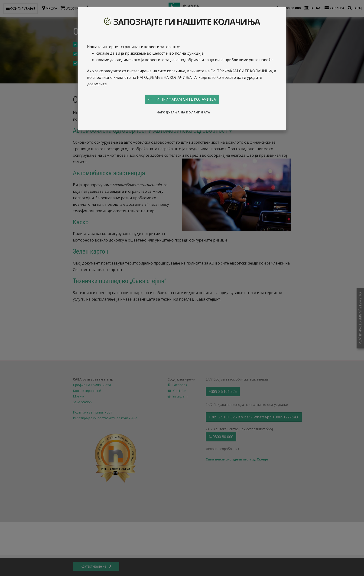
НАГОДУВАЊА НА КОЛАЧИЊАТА (183, 112)
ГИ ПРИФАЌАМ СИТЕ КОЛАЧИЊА (182, 99)
